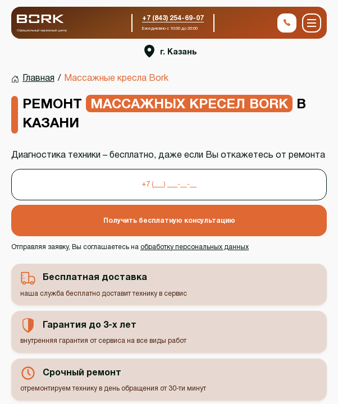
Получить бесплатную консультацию (169, 221)
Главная (38, 78)
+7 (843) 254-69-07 (173, 18)
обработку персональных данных (194, 247)
